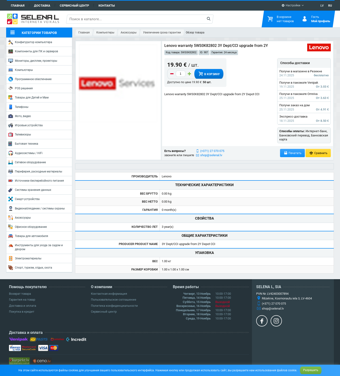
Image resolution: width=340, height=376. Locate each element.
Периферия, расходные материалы (35, 171)
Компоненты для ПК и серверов (33, 51)
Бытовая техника (23, 143)
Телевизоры (19, 134)
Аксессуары (19, 217)
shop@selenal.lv (211, 155)
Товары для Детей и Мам (28, 97)
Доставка (42, 5)
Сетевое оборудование (27, 162)
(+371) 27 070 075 (212, 151)
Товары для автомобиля (28, 236)
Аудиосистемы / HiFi (25, 153)
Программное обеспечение (29, 79)
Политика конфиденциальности (114, 305)
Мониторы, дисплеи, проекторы (32, 60)
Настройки (291, 5)
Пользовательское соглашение (113, 299)
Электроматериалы (24, 258)
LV (322, 5)
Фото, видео (19, 116)
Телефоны (18, 107)
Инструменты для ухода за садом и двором (35, 247)
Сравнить (318, 153)
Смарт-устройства (24, 199)
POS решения (20, 88)
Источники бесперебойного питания (36, 180)
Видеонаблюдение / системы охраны (36, 208)
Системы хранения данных (29, 190)
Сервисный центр (74, 5)
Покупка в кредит (21, 311)
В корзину (209, 74)
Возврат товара (20, 293)
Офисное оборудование (27, 227)
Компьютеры (20, 70)
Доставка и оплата (22, 305)
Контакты (106, 5)
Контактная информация (109, 293)
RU (330, 5)
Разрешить (310, 370)
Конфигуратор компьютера (30, 42)
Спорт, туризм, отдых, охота (30, 267)
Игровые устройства (25, 125)
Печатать (292, 153)
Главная (18, 5)
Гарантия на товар (22, 299)
